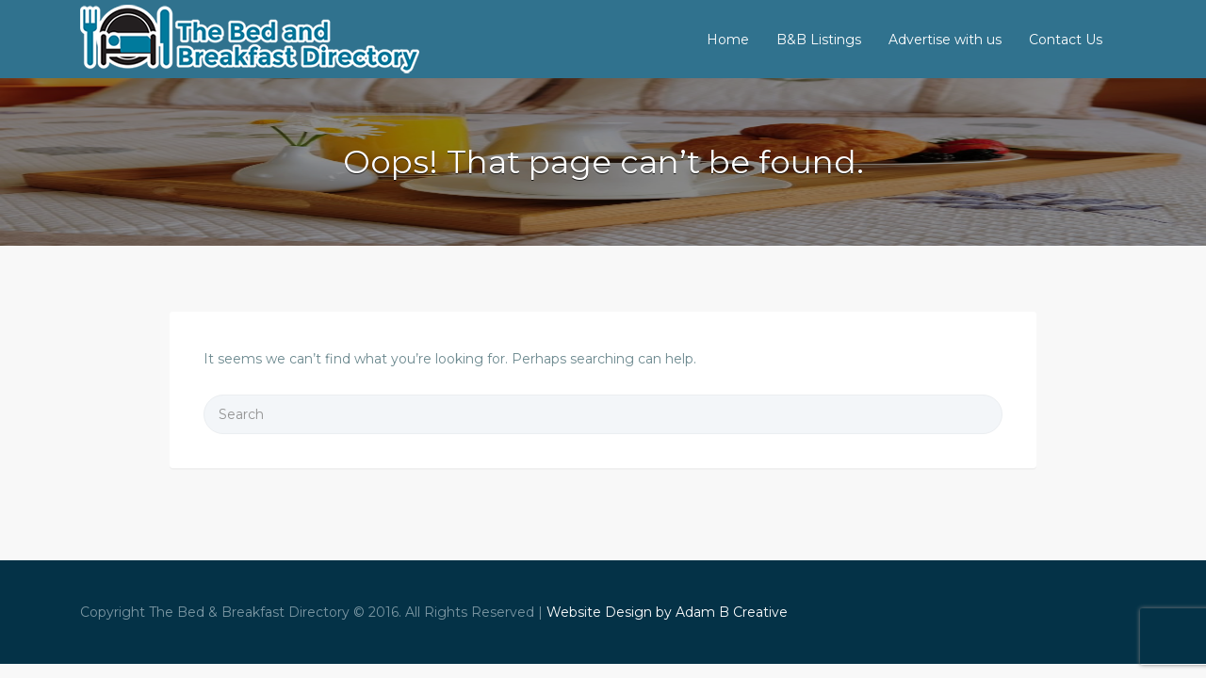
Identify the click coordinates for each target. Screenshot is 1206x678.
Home (728, 39)
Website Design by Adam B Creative (667, 612)
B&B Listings (818, 39)
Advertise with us (945, 39)
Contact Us (1065, 39)
